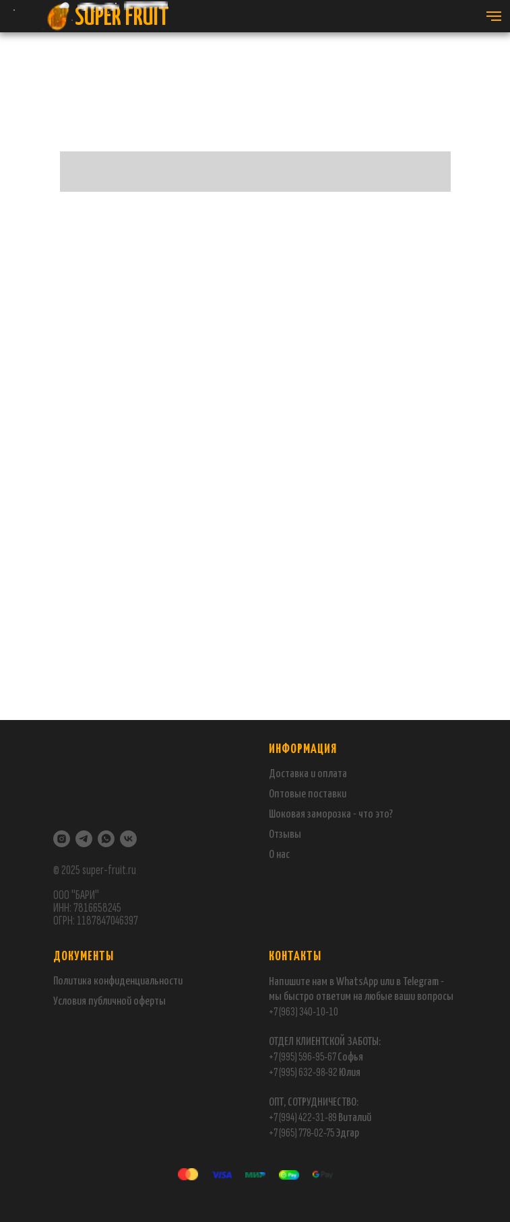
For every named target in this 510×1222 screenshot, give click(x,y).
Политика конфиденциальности (118, 981)
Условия (70, 1001)
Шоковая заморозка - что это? (331, 814)
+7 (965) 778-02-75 (302, 1133)
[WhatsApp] (106, 838)
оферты (148, 1001)
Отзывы (285, 834)
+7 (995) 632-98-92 (303, 1072)
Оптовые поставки (307, 794)
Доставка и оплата (308, 774)
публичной (109, 1001)
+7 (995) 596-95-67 (302, 1057)
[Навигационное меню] (493, 16)
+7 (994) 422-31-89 (303, 1117)
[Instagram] (61, 838)
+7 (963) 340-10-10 (303, 1012)
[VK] (128, 838)
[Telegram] (83, 838)
